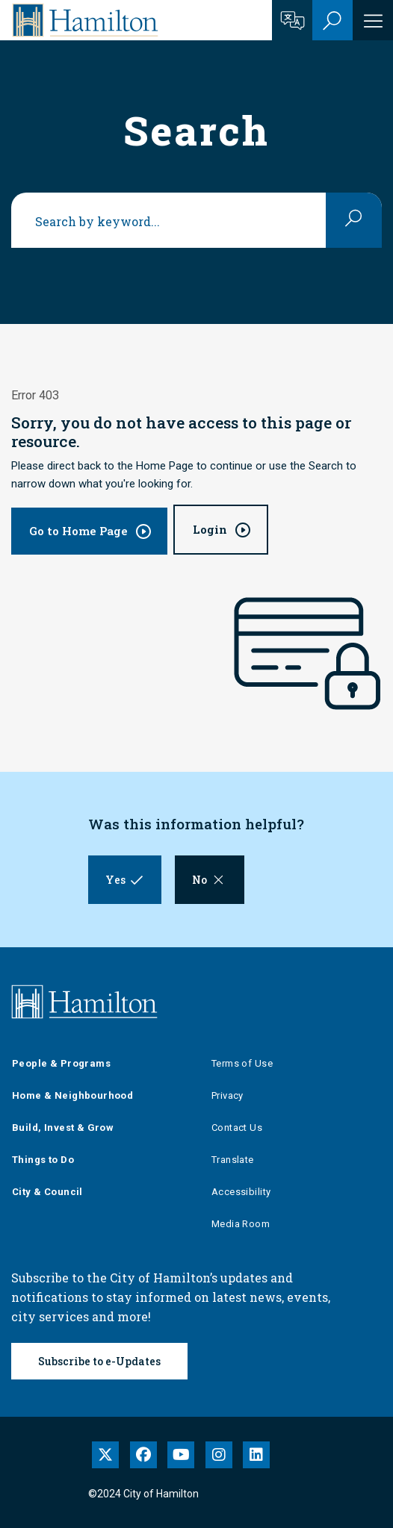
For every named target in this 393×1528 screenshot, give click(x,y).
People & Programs (61, 1063)
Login (210, 529)
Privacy (227, 1095)
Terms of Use (242, 1063)
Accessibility (240, 1191)
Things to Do (43, 1159)
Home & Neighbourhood (72, 1095)
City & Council (47, 1191)
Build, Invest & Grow (63, 1127)
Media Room (240, 1223)
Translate (232, 1159)
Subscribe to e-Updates (99, 1361)
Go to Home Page (78, 530)
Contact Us (236, 1127)
